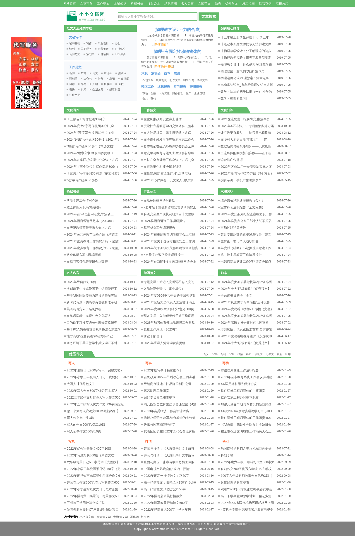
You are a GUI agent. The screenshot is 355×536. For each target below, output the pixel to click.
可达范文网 (103, 517)
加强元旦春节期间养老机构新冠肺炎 (246, 404)
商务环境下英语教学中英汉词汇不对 (92, 343)
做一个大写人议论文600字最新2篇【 (92, 411)
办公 (117, 43)
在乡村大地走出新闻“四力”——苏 (244, 139)
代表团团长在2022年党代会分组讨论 (169, 431)
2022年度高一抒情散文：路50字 (166, 475)
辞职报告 (195, 86)
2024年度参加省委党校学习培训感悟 (246, 282)
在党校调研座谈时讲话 (159, 200)
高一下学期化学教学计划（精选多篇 (246, 496)
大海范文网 (120, 517)
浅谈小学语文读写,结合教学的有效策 (169, 418)
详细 (158, 44)
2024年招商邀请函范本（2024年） (91, 221)
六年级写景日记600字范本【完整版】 (93, 462)
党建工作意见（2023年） (161, 329)
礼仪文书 (74, 95)
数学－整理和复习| (234, 98)
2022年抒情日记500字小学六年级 (167, 509)
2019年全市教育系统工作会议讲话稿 (246, 377)
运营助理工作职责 (156, 390)
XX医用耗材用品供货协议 (239, 384)
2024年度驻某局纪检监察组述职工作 (246, 214)
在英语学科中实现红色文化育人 (89, 316)
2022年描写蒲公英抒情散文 (163, 496)
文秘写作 (86, 3)
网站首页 (69, 3)
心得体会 (120, 48)
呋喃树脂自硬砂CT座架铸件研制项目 (93, 509)
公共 (145, 98)
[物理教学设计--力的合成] (177, 29)
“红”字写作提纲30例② (82, 180)
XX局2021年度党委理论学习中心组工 (247, 411)
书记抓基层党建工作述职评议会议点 (246, 261)
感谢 (83, 84)
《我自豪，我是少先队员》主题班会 (246, 424)
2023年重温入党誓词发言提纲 (164, 343)
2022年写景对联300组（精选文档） (92, 455)
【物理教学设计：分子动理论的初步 (246, 51)
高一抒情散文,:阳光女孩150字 (165, 489)
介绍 (95, 84)
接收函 (122, 73)
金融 (153, 93)
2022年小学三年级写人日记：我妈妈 (92, 377)
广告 (83, 73)
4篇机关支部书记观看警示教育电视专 (247, 509)
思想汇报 (248, 3)
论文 (95, 73)
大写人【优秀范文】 (81, 384)
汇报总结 (282, 3)
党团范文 (204, 3)
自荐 (72, 84)
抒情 (240, 354)
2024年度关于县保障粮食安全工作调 (169, 241)
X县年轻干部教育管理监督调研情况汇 (170, 207)
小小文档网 (183, 529)
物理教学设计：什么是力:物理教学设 (246, 64)
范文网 (145, 517)
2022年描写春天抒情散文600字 (166, 503)
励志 (218, 3)
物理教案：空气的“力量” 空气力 (243, 71)
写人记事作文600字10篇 (84, 431)
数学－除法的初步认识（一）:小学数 (246, 91)
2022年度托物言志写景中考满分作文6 (93, 475)
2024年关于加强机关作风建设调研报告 (171, 248)
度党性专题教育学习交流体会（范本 (169, 126)
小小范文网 (86, 517)
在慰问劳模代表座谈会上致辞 (87, 261)
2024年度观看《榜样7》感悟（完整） (247, 309)
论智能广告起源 (232, 160)
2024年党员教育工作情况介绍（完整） (94, 241)
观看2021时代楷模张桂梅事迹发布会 (246, 489)
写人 (206, 354)
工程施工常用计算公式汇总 (86, 503)
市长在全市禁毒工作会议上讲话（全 (169, 160)
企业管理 (199, 93)
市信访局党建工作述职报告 (240, 370)
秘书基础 (74, 43)
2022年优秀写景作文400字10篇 (89, 448)
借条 (100, 78)
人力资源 (164, 93)
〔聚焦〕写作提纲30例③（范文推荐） (94, 173)
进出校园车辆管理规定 (159, 424)
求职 (112, 78)
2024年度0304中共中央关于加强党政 (170, 295)
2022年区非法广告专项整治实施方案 (246, 166)
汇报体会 (120, 54)
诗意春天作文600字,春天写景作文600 (93, 482)
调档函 (73, 78)
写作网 (134, 517)
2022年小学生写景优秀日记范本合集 (92, 489)
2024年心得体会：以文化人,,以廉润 (169, 180)
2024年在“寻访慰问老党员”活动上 (90, 214)
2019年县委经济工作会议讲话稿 (166, 411)
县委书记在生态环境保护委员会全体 (169, 146)
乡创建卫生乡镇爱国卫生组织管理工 (92, 288)
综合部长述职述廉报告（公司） (243, 200)
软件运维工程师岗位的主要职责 (243, 390)
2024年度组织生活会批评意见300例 (169, 309)
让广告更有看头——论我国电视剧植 (246, 133)
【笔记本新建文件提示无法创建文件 (246, 44)
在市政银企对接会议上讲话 (163, 166)
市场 (145, 93)
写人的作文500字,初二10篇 (86, 424)
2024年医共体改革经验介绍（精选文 (92, 234)
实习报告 (179, 86)
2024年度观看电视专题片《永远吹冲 (246, 336)
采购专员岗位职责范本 (159, 397)
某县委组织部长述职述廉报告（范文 (246, 234)
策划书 (90, 54)
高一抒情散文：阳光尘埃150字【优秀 (170, 482)
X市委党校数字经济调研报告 (164, 255)
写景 (232, 354)
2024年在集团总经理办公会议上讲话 (92, 160)
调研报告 (188, 80)
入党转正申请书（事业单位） (164, 288)
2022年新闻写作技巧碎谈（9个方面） (247, 173)
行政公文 (153, 3)
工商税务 (86, 48)
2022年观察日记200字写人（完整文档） (95, 370)
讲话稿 (105, 54)
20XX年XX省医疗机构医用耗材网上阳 (247, 503)
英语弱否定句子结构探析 (84, 309)
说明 (279, 354)
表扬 (72, 89)
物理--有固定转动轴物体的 (177, 51)
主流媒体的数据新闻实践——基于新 (246, 153)
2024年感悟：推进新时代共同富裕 (245, 322)
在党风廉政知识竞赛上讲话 (163, 119)
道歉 (121, 84)
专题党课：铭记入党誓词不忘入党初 (169, 282)
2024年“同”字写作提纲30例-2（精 (90, 133)
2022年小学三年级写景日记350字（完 (93, 469)
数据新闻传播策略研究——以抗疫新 (246, 146)
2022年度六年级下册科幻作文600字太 (247, 462)
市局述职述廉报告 (233, 227)
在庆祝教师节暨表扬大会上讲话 (89, 227)
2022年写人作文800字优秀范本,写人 (92, 390)
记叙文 (270, 354)
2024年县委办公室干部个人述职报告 (246, 221)
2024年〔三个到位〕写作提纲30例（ (92, 166)
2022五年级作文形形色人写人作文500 (93, 397)
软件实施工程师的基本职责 (240, 397)
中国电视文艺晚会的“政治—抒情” (167, 469)
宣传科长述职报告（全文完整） (243, 207)
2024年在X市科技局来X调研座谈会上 (170, 261)
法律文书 (202, 80)
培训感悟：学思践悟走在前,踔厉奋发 (246, 329)
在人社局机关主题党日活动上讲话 (167, 133)
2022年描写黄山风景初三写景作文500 (93, 496)
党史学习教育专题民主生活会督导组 (169, 153)
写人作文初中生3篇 (80, 418)
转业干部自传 (153, 336)
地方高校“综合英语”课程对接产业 (90, 336)
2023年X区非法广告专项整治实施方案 (247, 126)
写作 (89, 43)
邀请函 (108, 73)
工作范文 (103, 3)
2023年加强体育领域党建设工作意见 (169, 322)
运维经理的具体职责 (235, 482)
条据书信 (137, 3)
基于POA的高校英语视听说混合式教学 (94, 329)
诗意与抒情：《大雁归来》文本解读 (169, 448)
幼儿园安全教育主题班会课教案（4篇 (170, 404)
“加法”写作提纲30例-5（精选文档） (91, 146)
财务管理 (177, 93)
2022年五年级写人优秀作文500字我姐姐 (95, 404)
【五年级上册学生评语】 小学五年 (245, 37)
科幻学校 (227, 455)
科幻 (249, 354)
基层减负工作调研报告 (159, 227)
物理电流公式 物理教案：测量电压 (245, 78)
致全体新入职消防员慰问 (84, 207)
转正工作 (147, 86)
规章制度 (114, 89)
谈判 (72, 48)
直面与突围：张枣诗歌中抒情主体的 (169, 462)
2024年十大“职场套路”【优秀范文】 (246, 288)
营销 (153, 98)
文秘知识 (120, 3)
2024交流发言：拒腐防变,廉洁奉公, (246, 119)
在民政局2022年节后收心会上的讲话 (169, 377)
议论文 (258, 354)
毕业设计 (103, 43)
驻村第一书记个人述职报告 (240, 241)
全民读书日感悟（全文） (238, 295)
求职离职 (170, 3)
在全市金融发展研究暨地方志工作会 (169, 139)
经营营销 (265, 3)
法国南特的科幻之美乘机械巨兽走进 (246, 448)
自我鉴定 (103, 48)
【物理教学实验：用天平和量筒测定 (246, 57)
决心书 (88, 78)
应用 (288, 354)
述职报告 (163, 86)
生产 (188, 93)
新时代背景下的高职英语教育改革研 (92, 302)
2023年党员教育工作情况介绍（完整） (94, 248)
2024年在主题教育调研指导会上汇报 (169, 234)
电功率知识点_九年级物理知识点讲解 (247, 85)
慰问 (83, 89)
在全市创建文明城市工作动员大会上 (246, 431)
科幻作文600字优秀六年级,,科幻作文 (246, 469)
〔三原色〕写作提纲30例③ (86, 119)
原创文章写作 (26, 73)
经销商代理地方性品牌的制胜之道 (167, 384)
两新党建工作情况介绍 (82, 200)
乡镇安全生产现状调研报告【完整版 (169, 214)
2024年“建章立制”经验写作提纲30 (90, 153)
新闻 (72, 73)
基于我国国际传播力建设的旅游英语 (92, 295)
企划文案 (97, 89)
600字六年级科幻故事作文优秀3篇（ (246, 475)
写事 (215, 354)
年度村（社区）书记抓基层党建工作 (246, 248)
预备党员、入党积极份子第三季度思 (169, 316)
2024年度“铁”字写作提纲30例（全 (90, 126)
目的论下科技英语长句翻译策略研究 (92, 322)
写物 (223, 354)
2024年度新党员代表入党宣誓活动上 (169, 302)
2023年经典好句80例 (81, 282)
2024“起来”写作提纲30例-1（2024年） (94, 139)
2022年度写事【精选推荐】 (163, 370)
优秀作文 (231, 3)
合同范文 (74, 54)
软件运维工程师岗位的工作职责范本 (246, 418)
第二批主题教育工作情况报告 (241, 255)
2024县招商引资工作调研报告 (164, 221)
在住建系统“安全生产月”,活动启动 (167, 173)
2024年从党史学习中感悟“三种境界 (245, 302)
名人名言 (187, 3)
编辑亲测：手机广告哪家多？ (241, 180)
